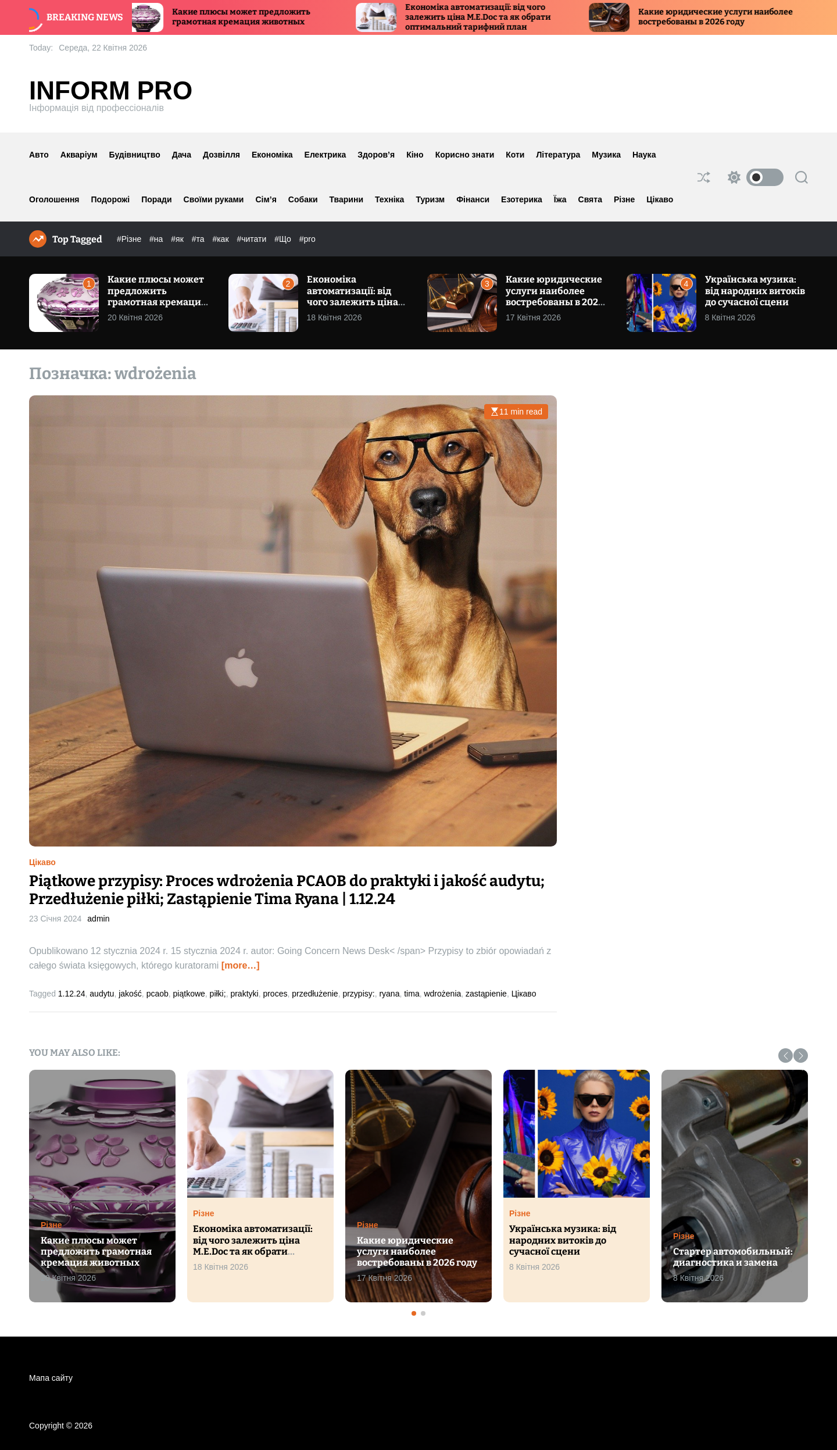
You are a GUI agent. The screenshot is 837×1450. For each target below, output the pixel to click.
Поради (156, 199)
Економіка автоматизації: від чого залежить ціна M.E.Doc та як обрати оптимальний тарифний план (487, 17)
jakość (130, 993)
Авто (39, 154)
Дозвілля (221, 154)
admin (98, 919)
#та (199, 239)
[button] (785, 1055)
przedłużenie (315, 993)
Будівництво (134, 154)
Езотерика (521, 199)
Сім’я (265, 199)
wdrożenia (442, 993)
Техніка (389, 199)
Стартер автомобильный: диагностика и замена (733, 1257)
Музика (606, 154)
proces (275, 993)
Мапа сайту (51, 1378)
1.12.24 (71, 993)
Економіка (272, 154)
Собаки (303, 199)
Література (558, 154)
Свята (590, 199)
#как (221, 239)
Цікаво (659, 199)
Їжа (560, 199)
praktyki (244, 993)
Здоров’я (376, 154)
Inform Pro (110, 90)
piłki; (218, 993)
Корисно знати (465, 154)
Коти (515, 154)
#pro (307, 239)
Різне (624, 199)
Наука (644, 154)
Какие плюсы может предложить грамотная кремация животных (250, 17)
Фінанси (472, 199)
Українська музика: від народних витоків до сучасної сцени (755, 290)
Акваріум (79, 154)
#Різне (130, 239)
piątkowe (189, 993)
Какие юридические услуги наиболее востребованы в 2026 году (725, 17)
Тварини (346, 199)
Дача (181, 154)
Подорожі (110, 199)
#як (178, 239)
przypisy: (358, 993)
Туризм (430, 199)
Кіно (414, 154)
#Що (284, 239)
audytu (102, 993)
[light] (753, 177)
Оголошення (54, 199)
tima (411, 993)
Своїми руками (214, 199)
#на (157, 239)
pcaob (157, 993)
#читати (253, 239)
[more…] (240, 965)
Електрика (325, 154)
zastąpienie (486, 993)
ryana (389, 993)
